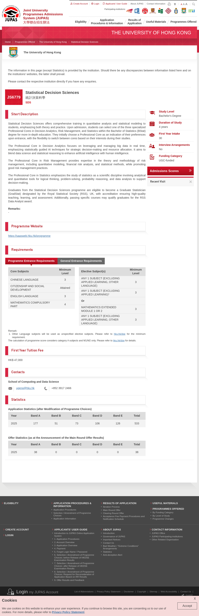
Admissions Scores (164, 171)
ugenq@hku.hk (25, 388)
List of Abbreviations (83, 591)
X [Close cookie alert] (195, 598)
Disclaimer (129, 591)
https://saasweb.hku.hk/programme (29, 235)
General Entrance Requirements (81, 260)
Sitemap (153, 591)
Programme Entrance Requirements (31, 260)
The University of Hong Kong (53, 42)
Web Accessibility (169, 591)
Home (8, 42)
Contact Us (185, 591)
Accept (187, 605)
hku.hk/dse (119, 334)
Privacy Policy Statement (108, 591)
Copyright (141, 591)
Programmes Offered (25, 42)
